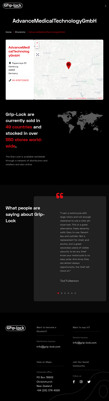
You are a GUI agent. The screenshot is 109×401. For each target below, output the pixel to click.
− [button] (37, 46)
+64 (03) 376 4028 (48, 390)
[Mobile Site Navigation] (105, 6)
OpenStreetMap (81, 98)
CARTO (100, 98)
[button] (58, 293)
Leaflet (70, 98)
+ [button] (37, 43)
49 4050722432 (20, 80)
